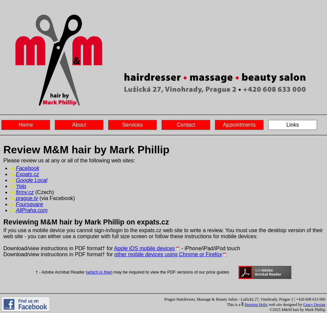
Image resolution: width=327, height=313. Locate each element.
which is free (99, 272)
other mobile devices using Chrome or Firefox (168, 254)
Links (292, 125)
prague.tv (27, 198)
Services (132, 125)
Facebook (27, 168)
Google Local (31, 180)
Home (26, 125)
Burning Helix (256, 304)
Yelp (21, 186)
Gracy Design (314, 304)
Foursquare (29, 204)
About (79, 125)
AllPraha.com (31, 210)
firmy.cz (25, 192)
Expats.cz (27, 174)
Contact (186, 125)
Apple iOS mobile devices (144, 248)
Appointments (239, 125)
